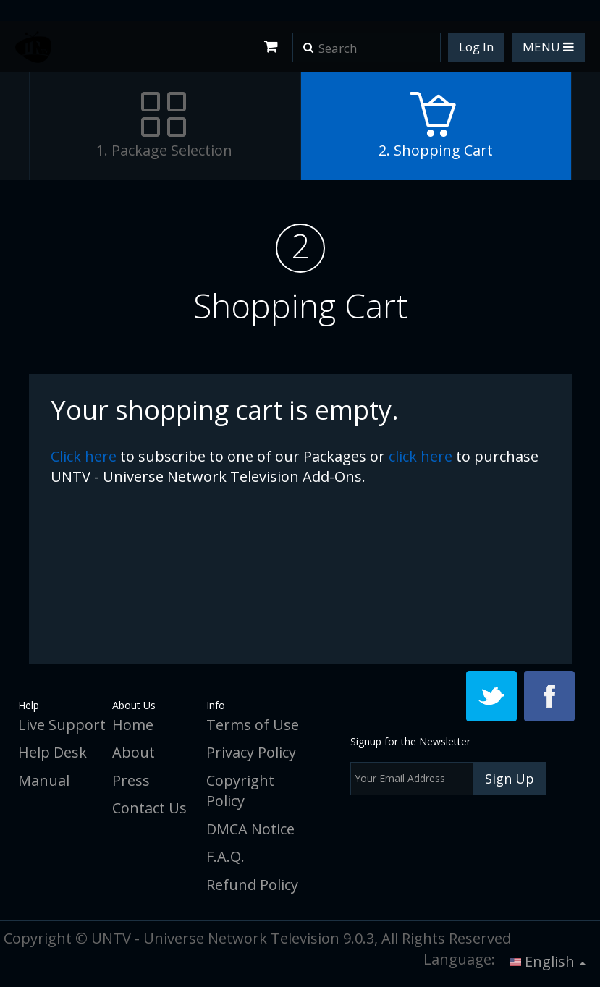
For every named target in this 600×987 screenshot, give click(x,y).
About (133, 752)
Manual (43, 780)
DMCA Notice (250, 829)
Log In (476, 46)
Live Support (62, 724)
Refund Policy (252, 884)
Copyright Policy (240, 791)
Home (132, 724)
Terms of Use (252, 724)
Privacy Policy (251, 752)
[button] (308, 42)
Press (131, 780)
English (548, 961)
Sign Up (509, 778)
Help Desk (52, 752)
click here (84, 456)
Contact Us (149, 808)
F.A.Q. (225, 856)
